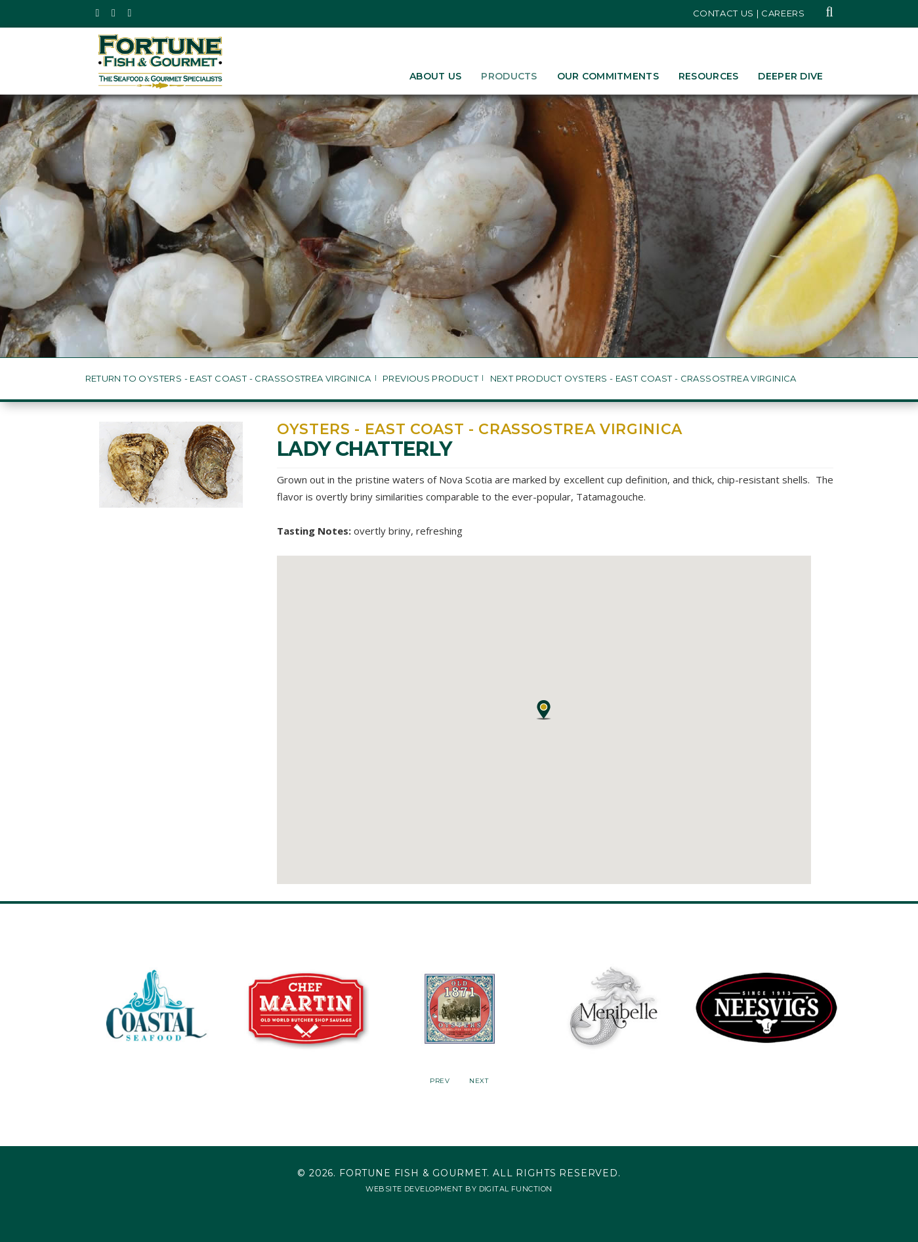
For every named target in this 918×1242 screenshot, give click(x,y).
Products (509, 76)
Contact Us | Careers (749, 13)
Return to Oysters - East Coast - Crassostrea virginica (228, 378)
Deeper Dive (790, 76)
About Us (435, 76)
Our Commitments (608, 76)
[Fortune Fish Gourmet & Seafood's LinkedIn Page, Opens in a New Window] (130, 13)
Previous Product (430, 378)
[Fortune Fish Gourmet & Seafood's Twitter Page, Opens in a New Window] (98, 13)
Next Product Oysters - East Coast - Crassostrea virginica (643, 378)
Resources (708, 76)
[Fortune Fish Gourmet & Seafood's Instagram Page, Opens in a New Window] (114, 13)
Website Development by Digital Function (458, 1188)
